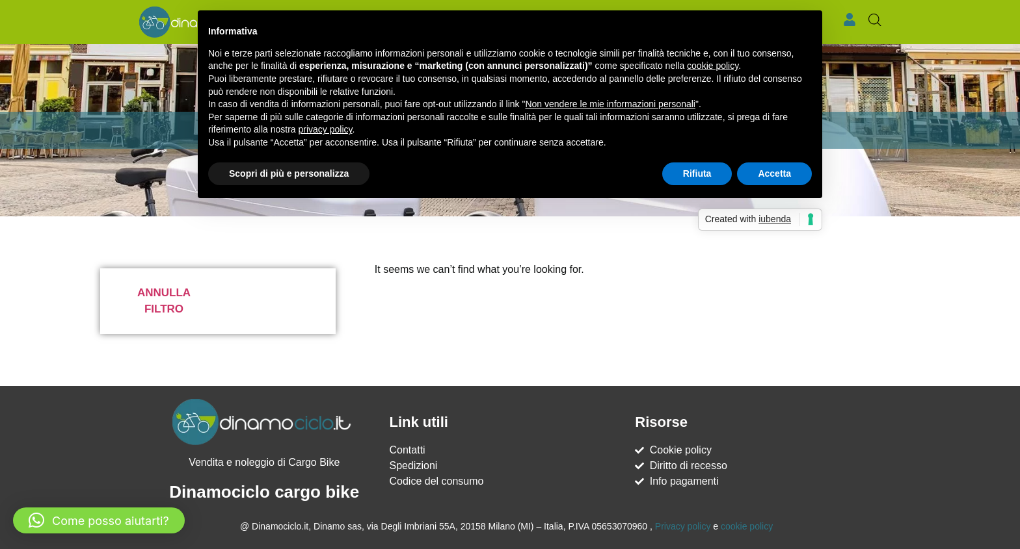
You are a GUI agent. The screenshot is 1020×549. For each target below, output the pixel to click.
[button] (99, 520)
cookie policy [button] (712, 65)
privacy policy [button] (326, 129)
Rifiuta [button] (697, 173)
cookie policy (747, 526)
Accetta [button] (774, 173)
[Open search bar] (874, 20)
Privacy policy (683, 526)
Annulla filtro (164, 301)
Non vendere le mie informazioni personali (610, 104)
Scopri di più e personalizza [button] (289, 173)
